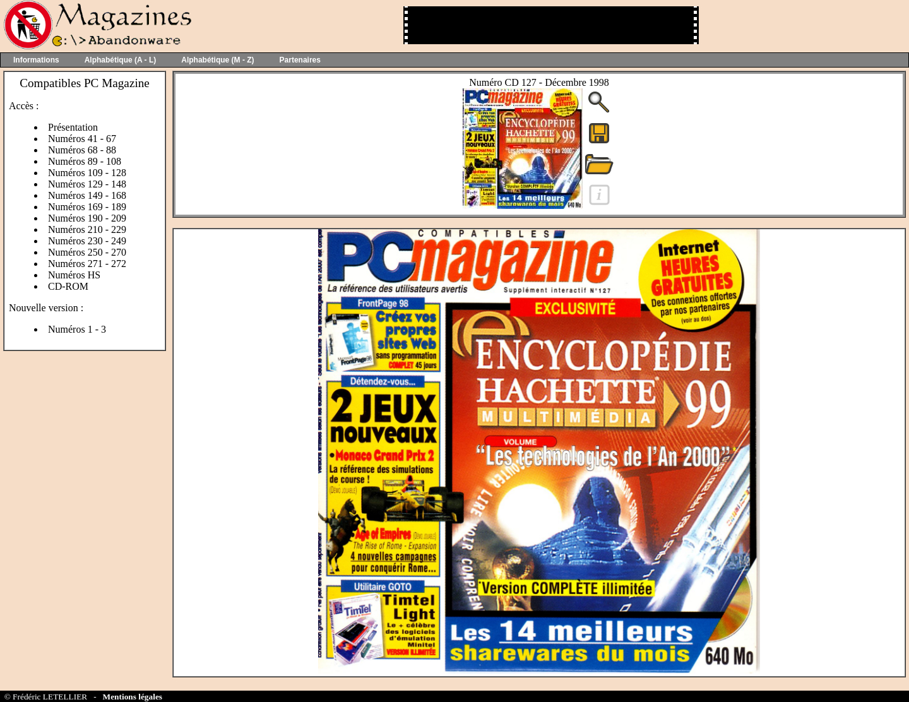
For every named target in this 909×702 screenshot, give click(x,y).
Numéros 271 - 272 (87, 263)
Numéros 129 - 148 (87, 184)
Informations (36, 60)
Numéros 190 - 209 (87, 218)
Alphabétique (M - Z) (217, 60)
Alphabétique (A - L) (121, 60)
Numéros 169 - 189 (87, 206)
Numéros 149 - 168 (87, 195)
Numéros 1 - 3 (77, 329)
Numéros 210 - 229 (87, 229)
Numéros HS (74, 275)
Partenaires (300, 60)
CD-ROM (68, 286)
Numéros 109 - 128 (87, 172)
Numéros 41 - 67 (82, 138)
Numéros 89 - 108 (84, 161)
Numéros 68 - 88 (82, 150)
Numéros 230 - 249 (87, 240)
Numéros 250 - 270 (87, 252)
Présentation (73, 127)
